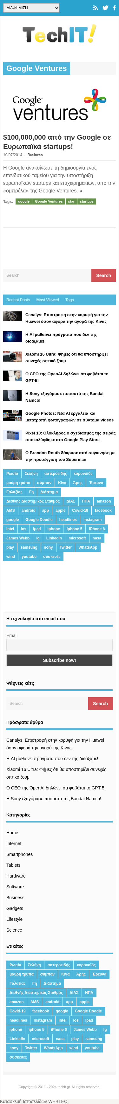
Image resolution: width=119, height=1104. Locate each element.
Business (35, 155)
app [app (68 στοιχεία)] (45, 510)
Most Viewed (47, 299)
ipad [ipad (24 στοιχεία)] (37, 529)
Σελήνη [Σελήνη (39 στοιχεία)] (31, 473)
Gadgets (14, 908)
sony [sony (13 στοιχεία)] (48, 547)
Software (15, 886)
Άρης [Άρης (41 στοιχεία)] (78, 483)
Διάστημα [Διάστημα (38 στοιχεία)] (49, 492)
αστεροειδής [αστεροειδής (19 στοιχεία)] (55, 473)
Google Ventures (49, 201)
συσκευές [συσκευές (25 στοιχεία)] (51, 556)
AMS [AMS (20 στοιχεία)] (10, 510)
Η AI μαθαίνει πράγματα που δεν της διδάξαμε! (52, 758)
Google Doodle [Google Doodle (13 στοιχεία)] (38, 519)
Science (14, 930)
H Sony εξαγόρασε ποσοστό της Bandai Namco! (53, 798)
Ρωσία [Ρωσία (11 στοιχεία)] (12, 473)
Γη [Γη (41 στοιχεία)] (31, 492)
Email (11, 635)
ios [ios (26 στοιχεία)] (23, 529)
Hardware (16, 875)
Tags (69, 299)
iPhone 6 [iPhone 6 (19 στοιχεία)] (97, 529)
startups (87, 201)
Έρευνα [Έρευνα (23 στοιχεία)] (96, 483)
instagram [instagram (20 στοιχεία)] (92, 519)
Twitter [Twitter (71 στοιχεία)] (66, 547)
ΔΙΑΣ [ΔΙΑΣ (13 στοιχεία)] (70, 501)
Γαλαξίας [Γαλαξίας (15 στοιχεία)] (14, 492)
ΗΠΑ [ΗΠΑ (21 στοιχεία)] (86, 501)
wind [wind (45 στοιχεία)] (10, 556)
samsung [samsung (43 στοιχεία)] (29, 547)
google (24, 201)
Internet (13, 843)
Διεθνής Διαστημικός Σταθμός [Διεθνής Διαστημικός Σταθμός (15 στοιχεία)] (33, 501)
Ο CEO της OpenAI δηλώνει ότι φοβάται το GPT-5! (56, 787)
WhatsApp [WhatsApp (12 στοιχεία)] (87, 547)
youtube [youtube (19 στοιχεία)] (29, 556)
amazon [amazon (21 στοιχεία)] (104, 501)
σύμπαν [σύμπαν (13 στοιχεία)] (44, 483)
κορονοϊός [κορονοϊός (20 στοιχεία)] (83, 473)
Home (12, 832)
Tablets (13, 865)
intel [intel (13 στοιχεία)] (10, 529)
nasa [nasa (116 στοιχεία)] (97, 538)
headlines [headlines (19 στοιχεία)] (68, 519)
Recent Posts (18, 299)
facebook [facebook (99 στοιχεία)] (103, 510)
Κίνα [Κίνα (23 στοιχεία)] (62, 483)
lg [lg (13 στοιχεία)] (38, 538)
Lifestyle (14, 919)
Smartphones (19, 854)
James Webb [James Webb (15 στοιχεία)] (18, 538)
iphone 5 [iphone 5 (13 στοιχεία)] (74, 529)
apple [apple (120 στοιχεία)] (60, 510)
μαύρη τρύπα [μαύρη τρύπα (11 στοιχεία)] (18, 483)
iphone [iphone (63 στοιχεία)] (54, 529)
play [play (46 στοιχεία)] (10, 547)
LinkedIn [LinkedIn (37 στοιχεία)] (54, 538)
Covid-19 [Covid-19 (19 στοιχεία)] (80, 510)
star (71, 201)
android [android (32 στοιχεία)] (29, 510)
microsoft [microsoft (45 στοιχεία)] (77, 538)
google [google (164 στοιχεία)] (12, 519)
